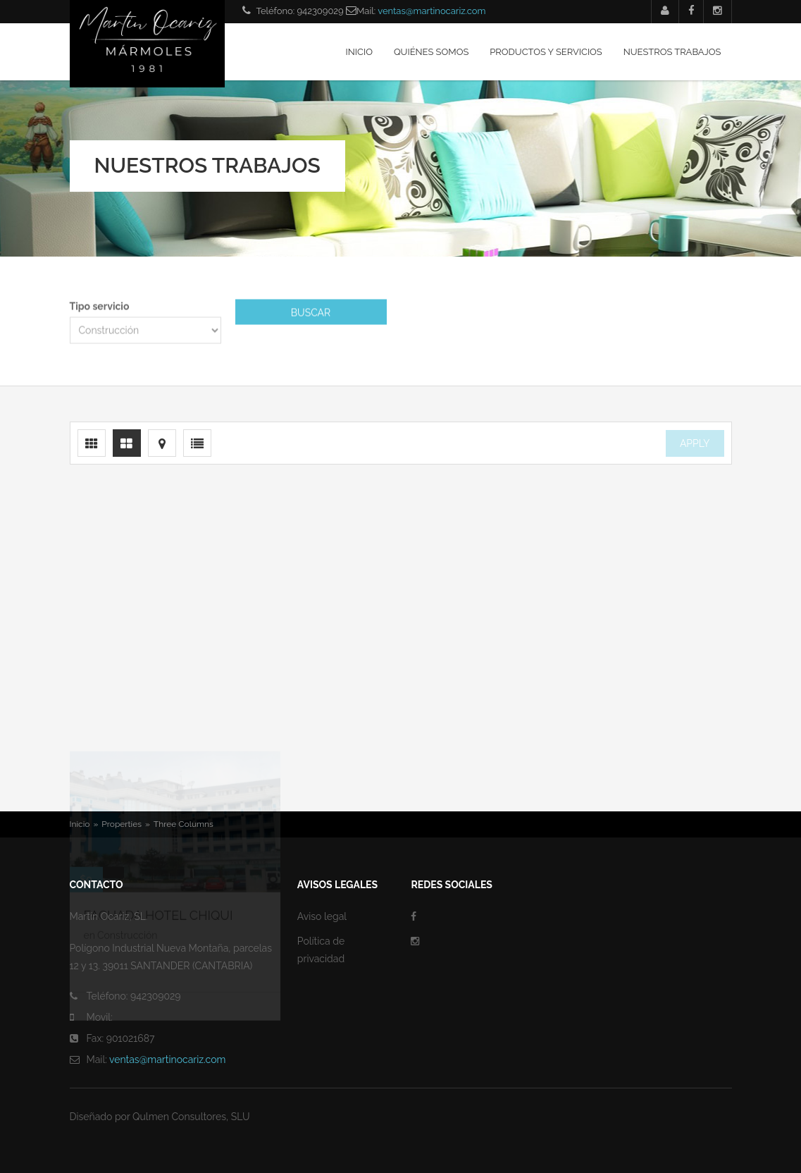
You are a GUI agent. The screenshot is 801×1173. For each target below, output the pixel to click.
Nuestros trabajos (672, 52)
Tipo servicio (100, 307)
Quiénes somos (431, 52)
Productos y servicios (546, 52)
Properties (121, 824)
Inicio (359, 52)
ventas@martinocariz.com (431, 11)
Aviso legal (322, 916)
